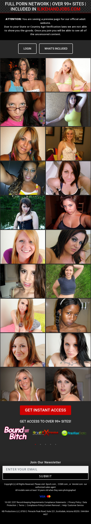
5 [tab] (55, 444)
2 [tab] (40, 444)
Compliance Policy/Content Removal (43, 505)
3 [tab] (45, 444)
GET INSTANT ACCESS (45, 410)
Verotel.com (77, 484)
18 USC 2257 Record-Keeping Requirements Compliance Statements (35, 502)
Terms (21, 505)
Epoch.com (51, 484)
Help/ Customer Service (73, 505)
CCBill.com (63, 484)
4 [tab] (50, 444)
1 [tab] (35, 444)
